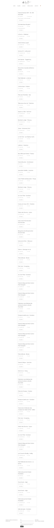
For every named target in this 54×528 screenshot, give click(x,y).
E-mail (21, 522)
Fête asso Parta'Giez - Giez (24, 95)
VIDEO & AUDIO (30, 5)
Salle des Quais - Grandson (24, 509)
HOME (14, 5)
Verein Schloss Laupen (23, 42)
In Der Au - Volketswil (23, 34)
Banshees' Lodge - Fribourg (24, 187)
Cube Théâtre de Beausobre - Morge (27, 178)
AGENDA (23, 5)
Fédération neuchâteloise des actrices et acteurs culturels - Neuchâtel (25, 305)
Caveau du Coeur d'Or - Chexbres (26, 204)
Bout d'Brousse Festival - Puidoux (26, 153)
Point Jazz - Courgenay (23, 266)
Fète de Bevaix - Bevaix (23, 258)
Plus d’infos (21, 20)
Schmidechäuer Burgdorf (24, 24)
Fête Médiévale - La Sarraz (24, 78)
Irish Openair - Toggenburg (24, 59)
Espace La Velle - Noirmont (24, 111)
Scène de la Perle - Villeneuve (25, 241)
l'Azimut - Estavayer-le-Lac (24, 249)
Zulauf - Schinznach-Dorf (24, 128)
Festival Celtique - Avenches (24, 362)
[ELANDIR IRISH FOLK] (27, 2)
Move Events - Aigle (23, 482)
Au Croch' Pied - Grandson (24, 195)
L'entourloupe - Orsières (24, 86)
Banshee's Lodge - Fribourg (24, 120)
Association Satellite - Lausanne (25, 170)
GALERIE (18, 5)
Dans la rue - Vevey (23, 371)
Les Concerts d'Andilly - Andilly (25, 453)
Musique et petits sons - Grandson (26, 315)
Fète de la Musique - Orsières (25, 391)
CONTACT (36, 5)
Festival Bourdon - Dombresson (25, 162)
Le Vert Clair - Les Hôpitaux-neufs (26, 137)
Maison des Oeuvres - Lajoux (25, 212)
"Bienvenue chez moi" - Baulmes (26, 103)
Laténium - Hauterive (23, 145)
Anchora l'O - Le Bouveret (24, 51)
